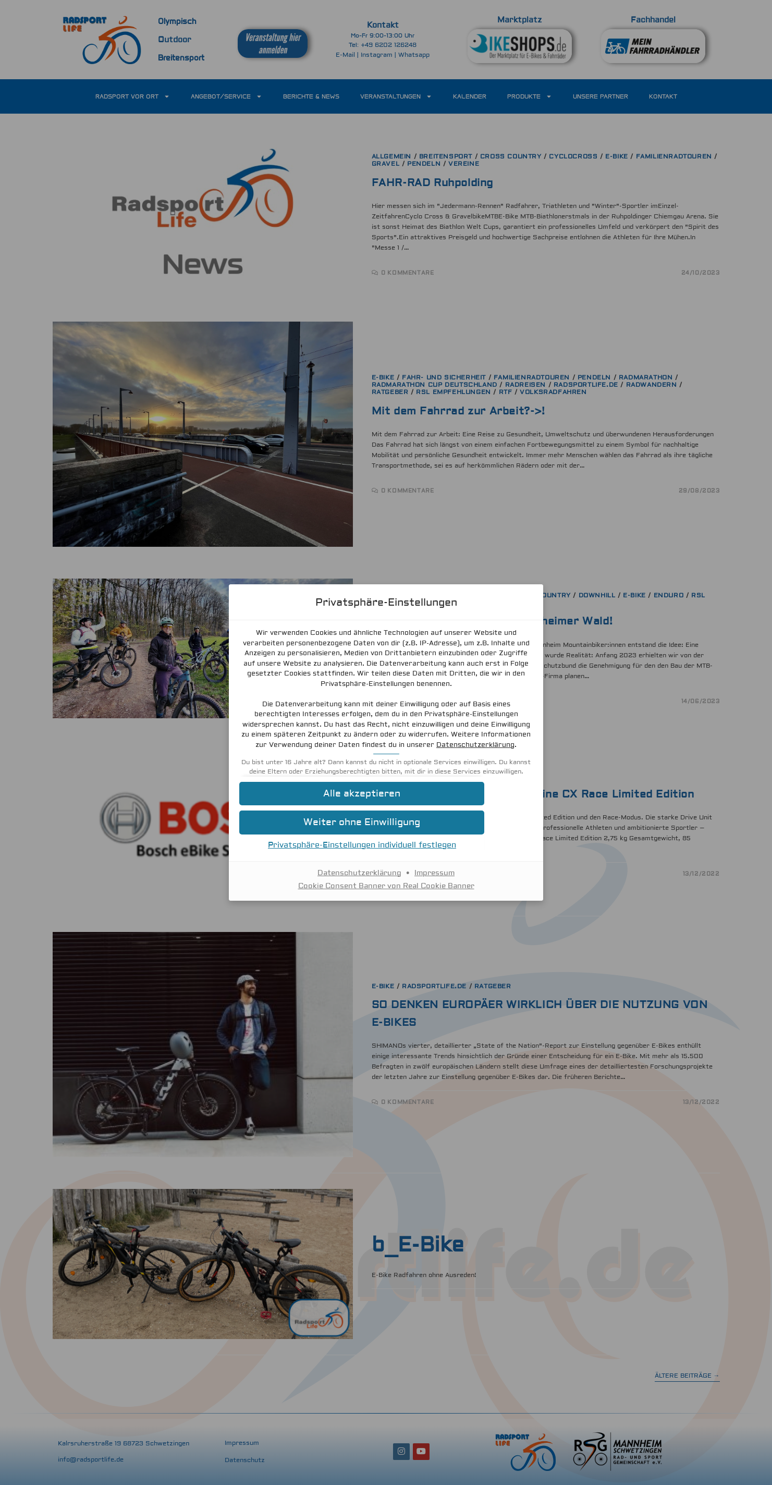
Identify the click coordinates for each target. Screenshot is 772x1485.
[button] (386, 808)
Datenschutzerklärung (446, 750)
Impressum (434, 887)
